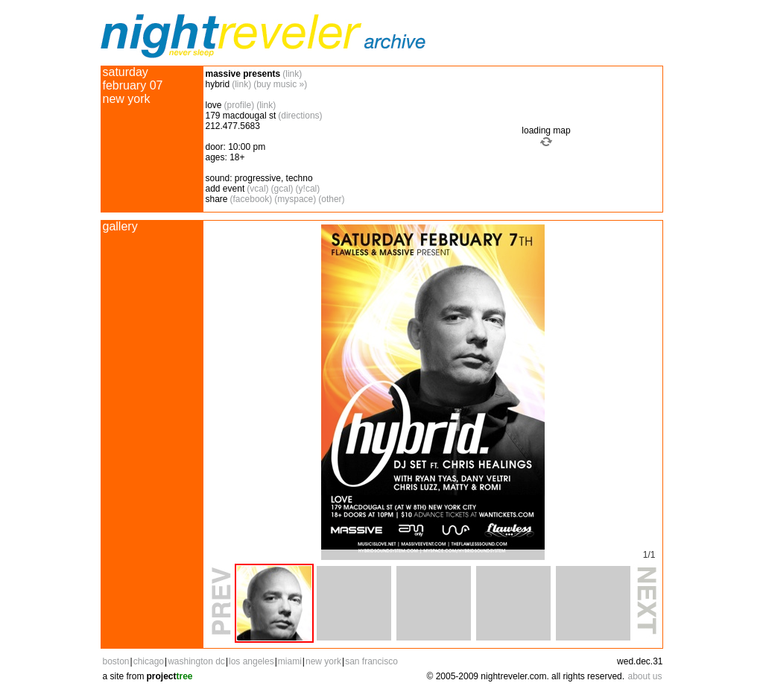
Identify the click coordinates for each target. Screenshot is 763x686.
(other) (331, 199)
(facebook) (251, 199)
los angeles (251, 661)
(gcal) (282, 188)
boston (116, 661)
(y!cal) (308, 188)
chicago (148, 661)
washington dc (196, 661)
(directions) (300, 115)
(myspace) (295, 199)
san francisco (371, 661)
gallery (120, 226)
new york (323, 661)
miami (290, 661)
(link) (292, 74)
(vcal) (257, 188)
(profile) (239, 105)
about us (644, 676)
